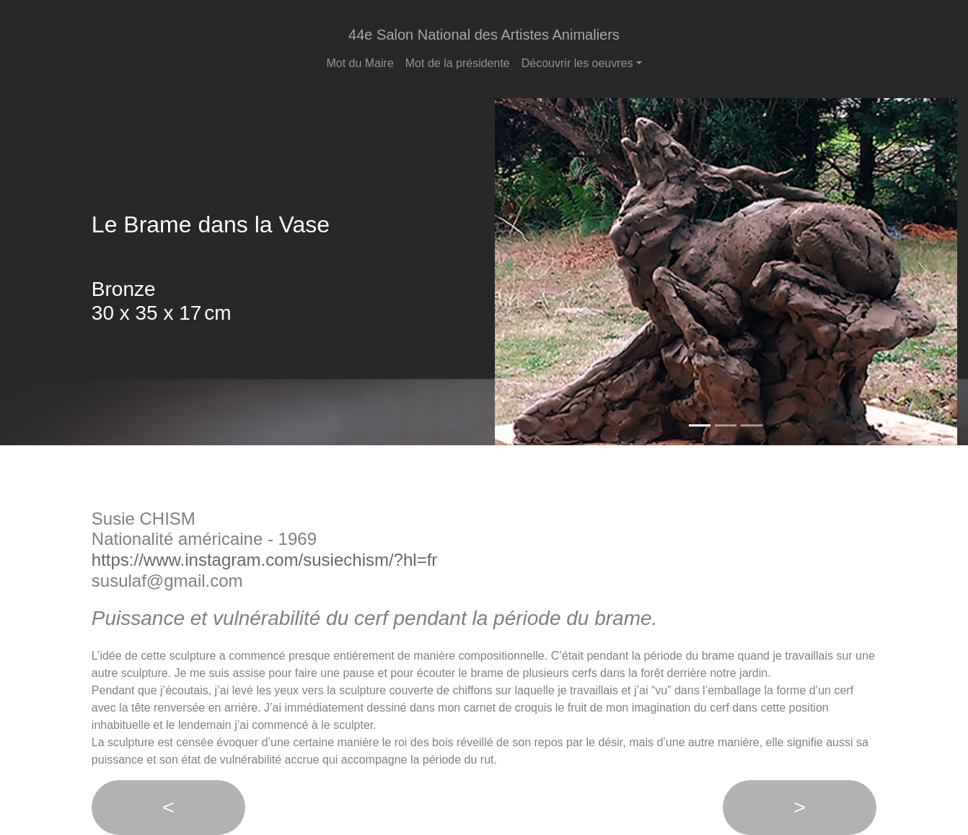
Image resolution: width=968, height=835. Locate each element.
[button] (529, 271)
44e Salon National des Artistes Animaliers (484, 35)
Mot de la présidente (457, 63)
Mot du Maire (359, 63)
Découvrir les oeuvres (577, 63)
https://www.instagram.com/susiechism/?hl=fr (265, 559)
